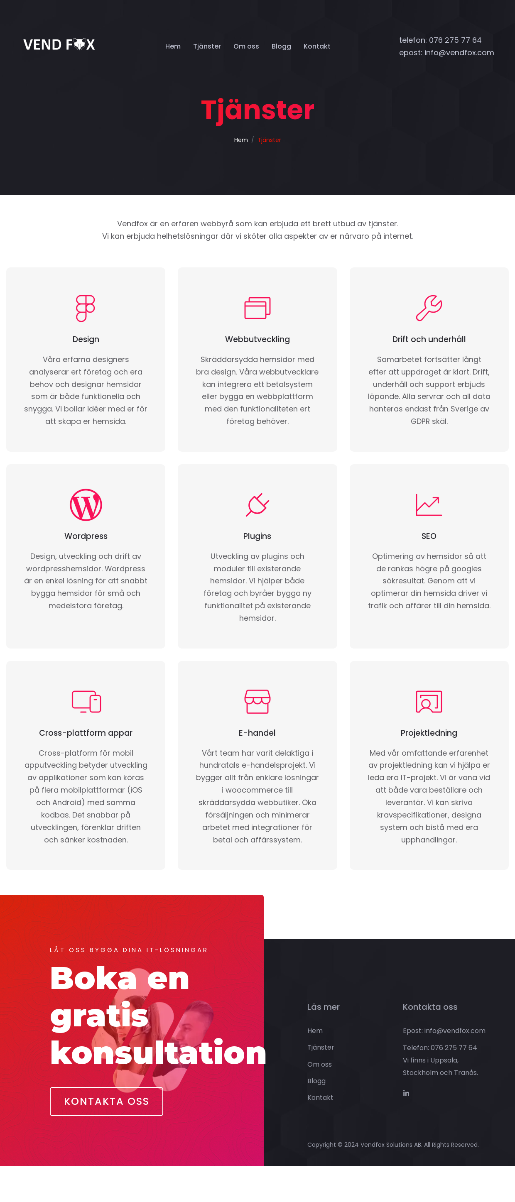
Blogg (281, 46)
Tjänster (207, 46)
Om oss (246, 46)
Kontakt (317, 46)
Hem (173, 46)
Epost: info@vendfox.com (444, 1067)
